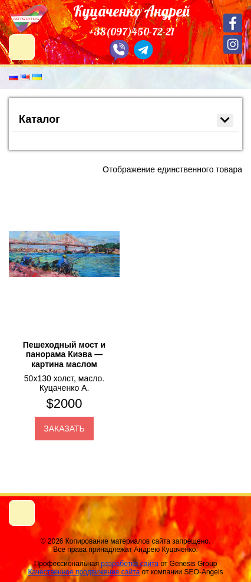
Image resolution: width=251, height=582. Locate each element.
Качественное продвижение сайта (84, 572)
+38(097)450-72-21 (131, 31)
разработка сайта (129, 564)
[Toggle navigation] (22, 513)
